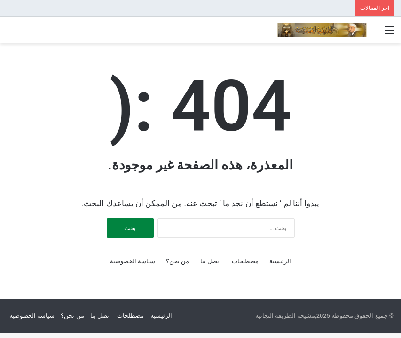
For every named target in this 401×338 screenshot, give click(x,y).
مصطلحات (245, 261)
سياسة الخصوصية (132, 261)
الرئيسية (280, 261)
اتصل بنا (210, 261)
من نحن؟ (177, 261)
